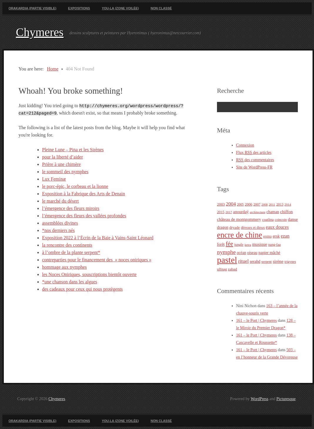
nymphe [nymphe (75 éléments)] (226, 252)
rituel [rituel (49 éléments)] (243, 261)
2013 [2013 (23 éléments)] (279, 204)
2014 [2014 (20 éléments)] (287, 204)
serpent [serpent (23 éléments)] (266, 262)
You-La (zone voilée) (120, 8)
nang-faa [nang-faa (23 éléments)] (274, 245)
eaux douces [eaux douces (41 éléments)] (277, 227)
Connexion (245, 145)
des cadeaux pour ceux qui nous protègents (82, 289)
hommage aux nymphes (64, 267)
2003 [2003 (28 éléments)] (221, 204)
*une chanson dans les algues (69, 281)
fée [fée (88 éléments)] (229, 243)
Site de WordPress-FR (254, 167)
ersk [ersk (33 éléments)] (276, 236)
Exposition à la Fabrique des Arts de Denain (83, 193)
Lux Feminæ (54, 178)
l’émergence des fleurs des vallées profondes (84, 215)
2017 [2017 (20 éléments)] (229, 212)
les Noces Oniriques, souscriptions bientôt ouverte (89, 274)
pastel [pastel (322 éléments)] (227, 260)
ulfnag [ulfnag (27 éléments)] (222, 269)
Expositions (79, 8)
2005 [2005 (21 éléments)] (240, 204)
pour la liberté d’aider (62, 156)
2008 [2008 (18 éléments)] (264, 204)
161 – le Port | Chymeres (256, 320)
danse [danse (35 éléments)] (293, 219)
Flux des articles (253, 152)
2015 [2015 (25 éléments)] (220, 212)
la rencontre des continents (67, 245)
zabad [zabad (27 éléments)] (232, 269)
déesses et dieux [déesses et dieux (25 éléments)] (253, 228)
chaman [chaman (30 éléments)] (272, 212)
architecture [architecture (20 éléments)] (257, 212)
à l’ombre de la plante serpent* (71, 252)
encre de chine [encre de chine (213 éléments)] (239, 235)
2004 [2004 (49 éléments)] (231, 204)
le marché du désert (60, 200)
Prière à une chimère (61, 164)
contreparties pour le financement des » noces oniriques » (96, 259)
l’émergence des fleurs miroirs (70, 208)
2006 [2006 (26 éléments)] (248, 204)
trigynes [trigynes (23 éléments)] (290, 262)
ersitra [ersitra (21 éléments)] (267, 236)
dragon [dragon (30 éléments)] (222, 227)
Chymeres (40, 32)
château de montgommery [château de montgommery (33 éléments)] (239, 219)
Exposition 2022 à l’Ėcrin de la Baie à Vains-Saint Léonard (97, 237)
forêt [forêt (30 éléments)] (221, 244)
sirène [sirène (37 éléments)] (278, 261)
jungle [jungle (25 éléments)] (239, 245)
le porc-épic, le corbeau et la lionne (75, 186)
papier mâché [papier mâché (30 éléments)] (269, 252)
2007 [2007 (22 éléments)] (256, 204)
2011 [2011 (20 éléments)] (272, 204)
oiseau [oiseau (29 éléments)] (252, 252)
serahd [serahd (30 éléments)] (255, 261)
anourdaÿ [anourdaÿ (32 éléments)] (241, 211)
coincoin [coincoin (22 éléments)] (281, 220)
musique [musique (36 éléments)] (259, 244)
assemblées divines (60, 223)
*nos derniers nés (58, 230)
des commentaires (255, 160)
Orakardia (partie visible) (32, 8)
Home (52, 68)
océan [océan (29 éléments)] (241, 252)
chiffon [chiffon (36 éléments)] (286, 211)
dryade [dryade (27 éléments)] (234, 227)
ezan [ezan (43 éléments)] (285, 235)
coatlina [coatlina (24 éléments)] (268, 220)
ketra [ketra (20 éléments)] (248, 244)
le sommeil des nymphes (65, 171)
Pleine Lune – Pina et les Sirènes (73, 149)
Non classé (161, 8)
